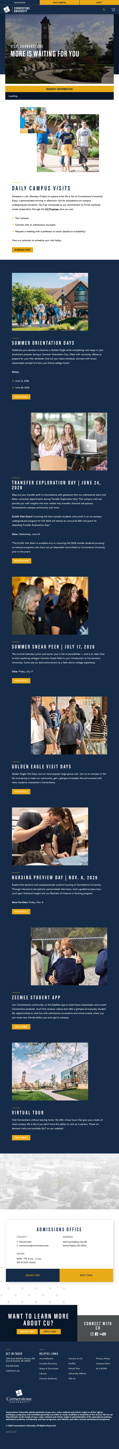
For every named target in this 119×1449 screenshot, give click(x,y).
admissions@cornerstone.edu (34, 1245)
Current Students (48, 1378)
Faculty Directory (48, 1363)
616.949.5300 (20, 2)
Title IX (71, 1378)
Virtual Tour (74, 1368)
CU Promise (51, 209)
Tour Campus (21, 1137)
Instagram (92, 1334)
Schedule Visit (22, 249)
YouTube (102, 1334)
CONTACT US (12, 1370)
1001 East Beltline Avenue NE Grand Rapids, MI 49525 (20, 1359)
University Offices (77, 1373)
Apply (99, 2)
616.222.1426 (25, 1241)
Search (104, 10)
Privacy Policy (103, 1358)
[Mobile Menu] (113, 9)
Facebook (96, 1334)
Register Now (21, 560)
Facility (72, 1363)
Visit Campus (59, 2)
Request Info (33, 1275)
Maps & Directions (48, 1368)
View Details (21, 396)
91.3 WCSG (101, 1368)
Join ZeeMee (21, 1026)
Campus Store (103, 1363)
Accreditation (46, 1358)
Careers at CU (75, 1358)
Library (43, 1373)
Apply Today (86, 1275)
